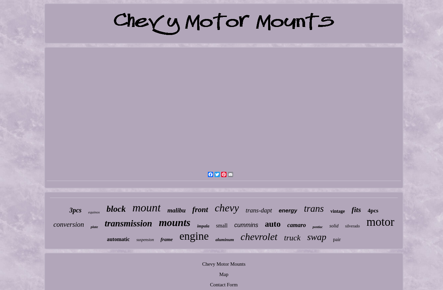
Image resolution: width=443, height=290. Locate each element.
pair (337, 239)
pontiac (317, 227)
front (200, 209)
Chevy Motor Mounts (223, 264)
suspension (145, 239)
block (116, 209)
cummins (246, 225)
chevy (227, 208)
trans (314, 208)
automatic (118, 239)
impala (203, 225)
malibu (176, 210)
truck (292, 237)
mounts (175, 222)
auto (272, 223)
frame (167, 239)
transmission (128, 223)
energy (288, 210)
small (222, 225)
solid (333, 225)
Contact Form (224, 284)
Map (223, 274)
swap (316, 237)
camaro (296, 225)
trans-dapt (258, 210)
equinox (94, 212)
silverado (352, 226)
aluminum (225, 239)
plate (94, 227)
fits (356, 209)
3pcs (75, 210)
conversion (68, 224)
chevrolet (258, 236)
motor (380, 221)
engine (194, 236)
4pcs (373, 210)
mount (146, 207)
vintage (337, 211)
